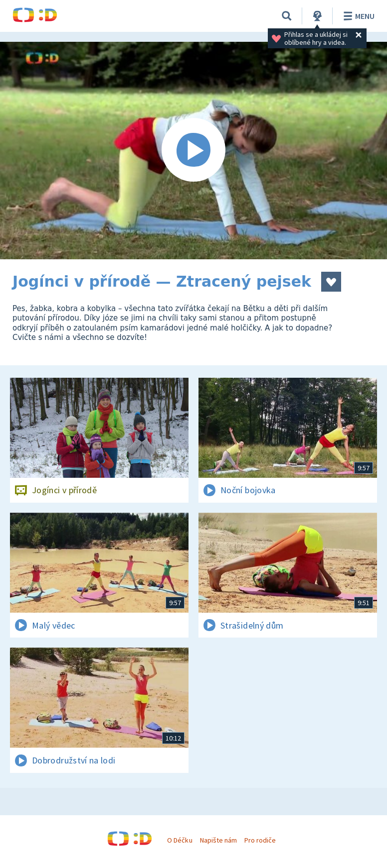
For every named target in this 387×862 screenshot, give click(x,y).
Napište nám (218, 840)
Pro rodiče (260, 840)
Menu (357, 15)
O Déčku (179, 840)
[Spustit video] (193, 150)
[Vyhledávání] (287, 16)
